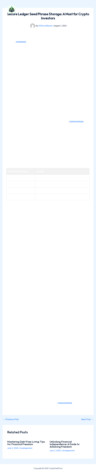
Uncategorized (26, 448)
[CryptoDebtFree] (15, 13)
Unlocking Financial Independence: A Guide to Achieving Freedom (65, 444)
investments (21, 41)
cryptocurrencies (76, 121)
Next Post (87, 419)
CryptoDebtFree (45, 13)
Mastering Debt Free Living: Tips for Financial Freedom (26, 443)
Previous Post (11, 419)
